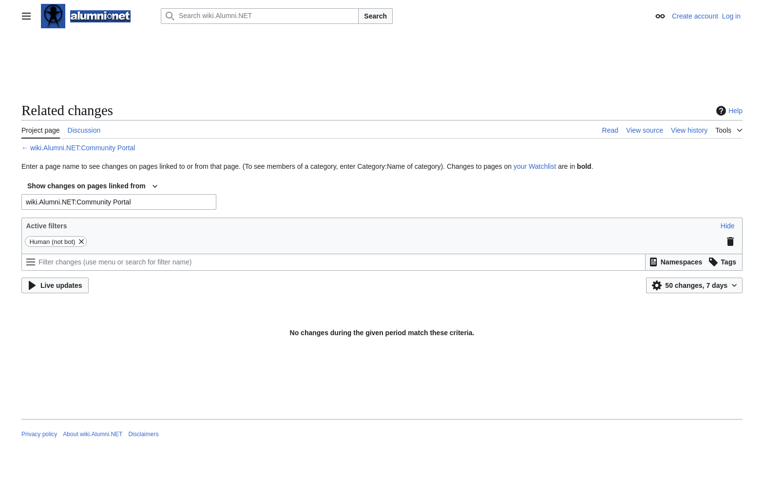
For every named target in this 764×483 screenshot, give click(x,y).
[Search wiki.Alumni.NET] (260, 16)
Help (728, 111)
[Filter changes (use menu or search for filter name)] (333, 262)
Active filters (46, 226)
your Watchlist (535, 166)
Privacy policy (39, 434)
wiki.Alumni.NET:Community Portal (82, 148)
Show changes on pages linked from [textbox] (86, 186)
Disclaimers (143, 434)
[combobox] (92, 186)
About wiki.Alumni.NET (92, 434)
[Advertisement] (382, 66)
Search (375, 16)
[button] (727, 226)
